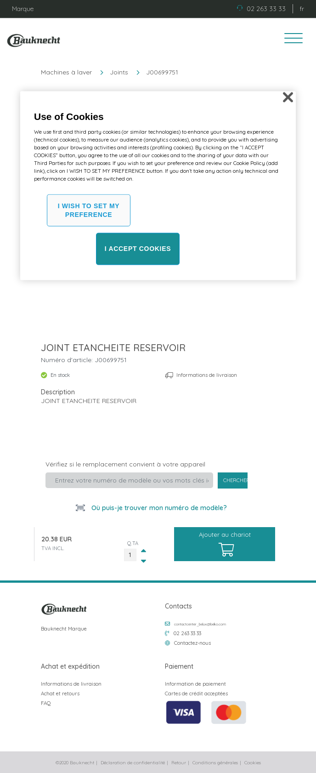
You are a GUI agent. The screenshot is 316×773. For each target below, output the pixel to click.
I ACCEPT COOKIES (138, 248)
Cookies (252, 763)
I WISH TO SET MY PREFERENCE (89, 210)
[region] (158, 185)
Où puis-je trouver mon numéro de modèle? (158, 508)
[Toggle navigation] (290, 39)
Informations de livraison (206, 375)
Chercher (235, 480)
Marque (23, 9)
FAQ (46, 703)
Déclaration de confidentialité (133, 763)
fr (301, 9)
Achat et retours (60, 693)
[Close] (288, 97)
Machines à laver (66, 72)
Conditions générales (215, 763)
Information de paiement (195, 684)
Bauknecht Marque (64, 628)
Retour (178, 763)
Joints (119, 72)
